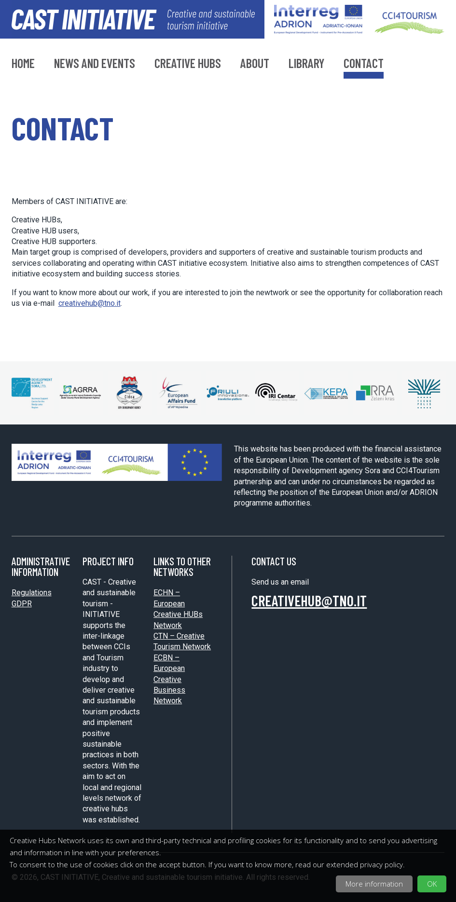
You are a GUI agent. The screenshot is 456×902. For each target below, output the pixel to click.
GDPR (22, 603)
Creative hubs (187, 64)
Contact (364, 64)
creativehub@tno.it (89, 303)
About (254, 64)
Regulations (32, 592)
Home (23, 64)
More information (374, 883)
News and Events (94, 64)
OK (432, 883)
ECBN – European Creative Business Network (169, 679)
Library (306, 64)
